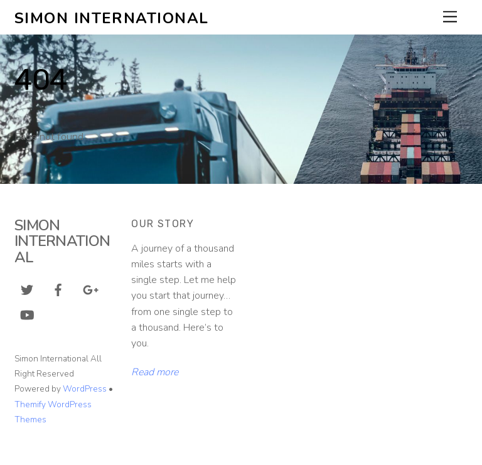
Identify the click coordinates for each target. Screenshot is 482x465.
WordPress (85, 389)
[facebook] (58, 289)
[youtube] (27, 314)
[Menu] (450, 17)
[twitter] (27, 289)
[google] (89, 289)
